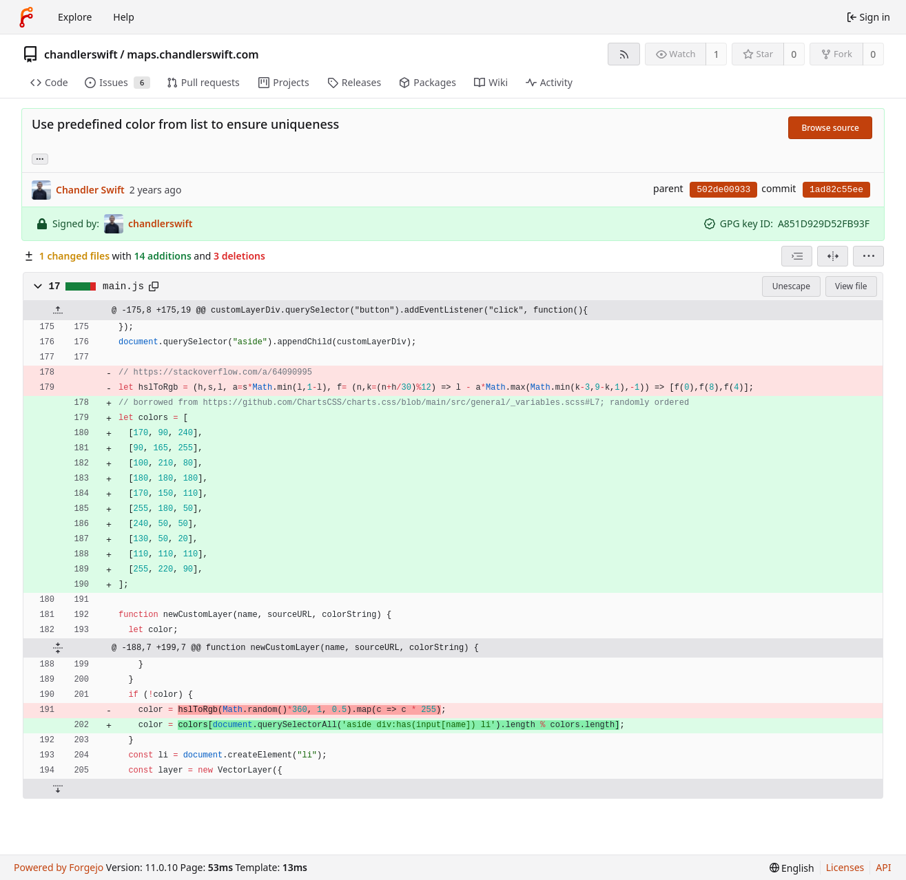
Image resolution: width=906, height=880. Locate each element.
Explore (75, 16)
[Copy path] (153, 286)
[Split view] (832, 256)
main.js (123, 286)
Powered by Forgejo (58, 867)
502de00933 (723, 190)
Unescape (791, 286)
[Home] (26, 17)
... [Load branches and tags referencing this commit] (40, 158)
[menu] (868, 256)
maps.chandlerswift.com (193, 54)
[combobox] (796, 256)
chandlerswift (81, 54)
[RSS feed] (624, 54)
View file (851, 286)
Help (123, 16)
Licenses (845, 867)
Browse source (830, 128)
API (883, 867)
